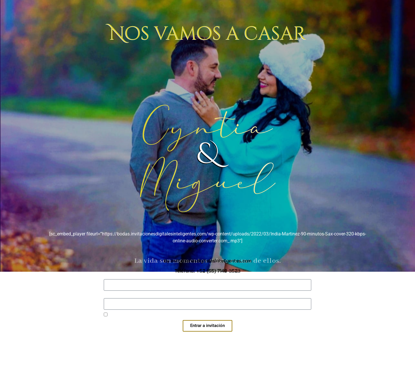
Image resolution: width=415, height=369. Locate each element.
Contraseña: (116, 296)
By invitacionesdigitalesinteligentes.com (207, 84)
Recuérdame (117, 315)
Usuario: (112, 277)
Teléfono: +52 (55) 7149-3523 (207, 94)
